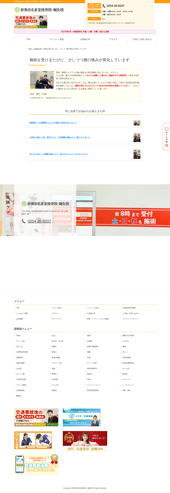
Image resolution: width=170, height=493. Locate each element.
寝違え (54, 352)
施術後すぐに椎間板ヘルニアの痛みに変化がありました (53, 123)
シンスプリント (128, 385)
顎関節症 (19, 357)
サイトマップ (57, 319)
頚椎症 (54, 390)
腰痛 (88, 352)
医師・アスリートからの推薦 (98, 319)
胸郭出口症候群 (128, 335)
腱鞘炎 (18, 396)
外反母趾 (55, 379)
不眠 (88, 357)
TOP (28, 39)
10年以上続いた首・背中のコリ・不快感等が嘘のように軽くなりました (60, 137)
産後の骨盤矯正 (93, 346)
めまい (54, 335)
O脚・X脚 (126, 390)
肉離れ (54, 346)
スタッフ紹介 (57, 308)
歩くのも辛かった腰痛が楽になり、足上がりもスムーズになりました (59, 154)
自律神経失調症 (22, 352)
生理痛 (89, 341)
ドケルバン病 (57, 363)
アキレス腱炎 (21, 385)
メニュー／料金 (57, 39)
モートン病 (20, 341)
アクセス (113, 39)
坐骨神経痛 (127, 357)
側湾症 (125, 374)
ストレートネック (93, 385)
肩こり (125, 352)
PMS (89, 379)
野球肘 (54, 374)
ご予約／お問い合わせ (142, 39)
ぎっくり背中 (92, 363)
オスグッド (127, 379)
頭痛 (53, 368)
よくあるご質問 (22, 313)
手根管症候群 (21, 379)
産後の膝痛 (20, 363)
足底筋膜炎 (20, 390)
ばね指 (18, 368)
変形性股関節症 (93, 390)
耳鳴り (18, 335)
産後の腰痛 (56, 357)
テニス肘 (55, 385)
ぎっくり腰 (20, 374)
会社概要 (19, 319)
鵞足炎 (89, 374)
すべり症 (126, 368)
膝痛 (124, 346)
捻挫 (88, 335)
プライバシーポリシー (131, 319)
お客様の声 (85, 39)
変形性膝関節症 (128, 363)
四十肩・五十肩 (57, 341)
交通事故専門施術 (129, 308)
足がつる (19, 346)
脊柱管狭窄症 (92, 368)
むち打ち (126, 341)
